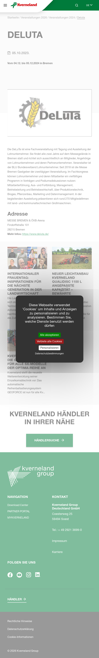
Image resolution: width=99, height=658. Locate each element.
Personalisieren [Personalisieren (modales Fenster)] (49, 347)
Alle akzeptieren (49, 335)
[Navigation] (5, 5)
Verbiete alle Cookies (49, 341)
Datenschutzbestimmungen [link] (49, 353)
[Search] (77, 5)
